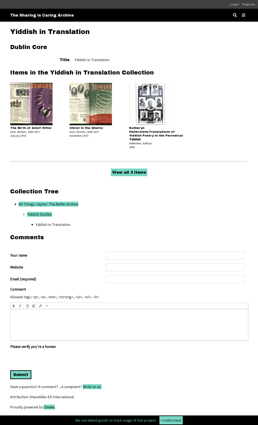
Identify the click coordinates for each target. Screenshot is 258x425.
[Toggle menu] (243, 15)
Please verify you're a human (33, 347)
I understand (171, 420)
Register (249, 4)
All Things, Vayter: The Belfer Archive (48, 204)
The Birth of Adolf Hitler (31, 127)
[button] (14, 305)
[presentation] (14, 306)
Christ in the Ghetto (86, 127)
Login (234, 4)
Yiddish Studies (39, 214)
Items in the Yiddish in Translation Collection (82, 72)
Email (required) (23, 279)
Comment (18, 289)
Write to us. (92, 386)
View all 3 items (129, 172)
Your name (18, 255)
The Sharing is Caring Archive (42, 15)
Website (16, 267)
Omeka (49, 407)
